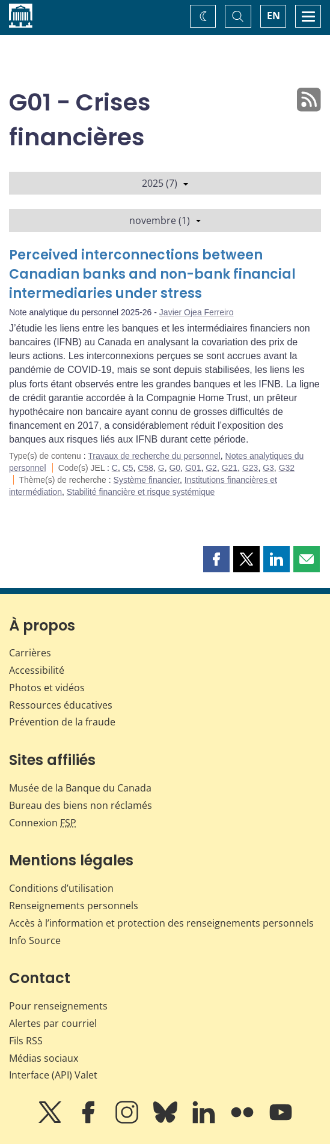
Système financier (147, 480)
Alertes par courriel (53, 1023)
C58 (145, 468)
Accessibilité (36, 670)
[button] (216, 559)
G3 (268, 468)
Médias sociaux (43, 1058)
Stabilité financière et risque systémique (141, 492)
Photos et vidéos (47, 687)
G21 (229, 468)
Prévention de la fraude (62, 721)
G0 (174, 468)
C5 (128, 468)
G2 (211, 468)
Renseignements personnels (73, 905)
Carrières (30, 652)
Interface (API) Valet (53, 1075)
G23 (250, 468)
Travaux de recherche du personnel (154, 456)
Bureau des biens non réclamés (80, 805)
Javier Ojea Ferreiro (196, 312)
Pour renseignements (58, 1005)
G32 (287, 468)
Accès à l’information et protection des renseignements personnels (161, 923)
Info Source (35, 940)
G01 (193, 468)
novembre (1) (165, 220)
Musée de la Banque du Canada (80, 787)
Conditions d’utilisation (61, 888)
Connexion (42, 822)
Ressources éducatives (60, 705)
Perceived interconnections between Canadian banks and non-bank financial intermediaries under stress (152, 274)
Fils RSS (26, 1040)
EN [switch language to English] (273, 15)
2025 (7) (165, 183)
